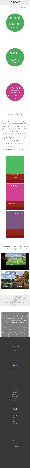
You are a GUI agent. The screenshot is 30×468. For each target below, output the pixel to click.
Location (15, 352)
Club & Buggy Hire (15, 384)
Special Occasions (15, 446)
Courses (15, 400)
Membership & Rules (15, 388)
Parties (15, 419)
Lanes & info (15, 415)
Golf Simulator (15, 396)
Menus (15, 448)
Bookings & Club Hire (15, 390)
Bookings (15, 423)
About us (15, 350)
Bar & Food (15, 417)
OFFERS (15, 382)
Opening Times (15, 354)
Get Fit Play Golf (15, 386)
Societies (15, 398)
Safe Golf (15, 392)
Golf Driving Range (15, 394)
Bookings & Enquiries (15, 450)
